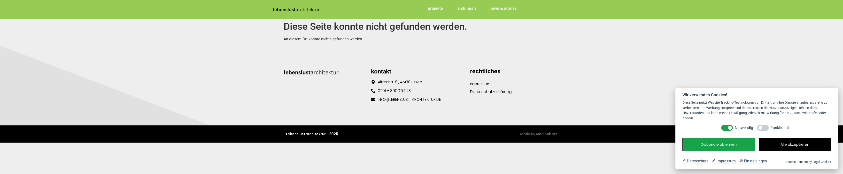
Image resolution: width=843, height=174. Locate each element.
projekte (435, 7)
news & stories (503, 7)
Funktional (780, 127)
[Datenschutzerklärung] (695, 161)
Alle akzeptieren (795, 144)
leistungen (466, 7)
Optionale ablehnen (719, 144)
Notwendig (744, 127)
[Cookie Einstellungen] (753, 161)
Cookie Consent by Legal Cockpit (808, 162)
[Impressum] (724, 161)
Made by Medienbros (538, 133)
